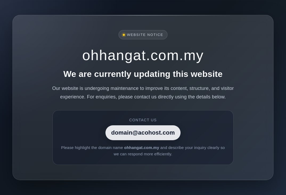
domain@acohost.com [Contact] (143, 132)
